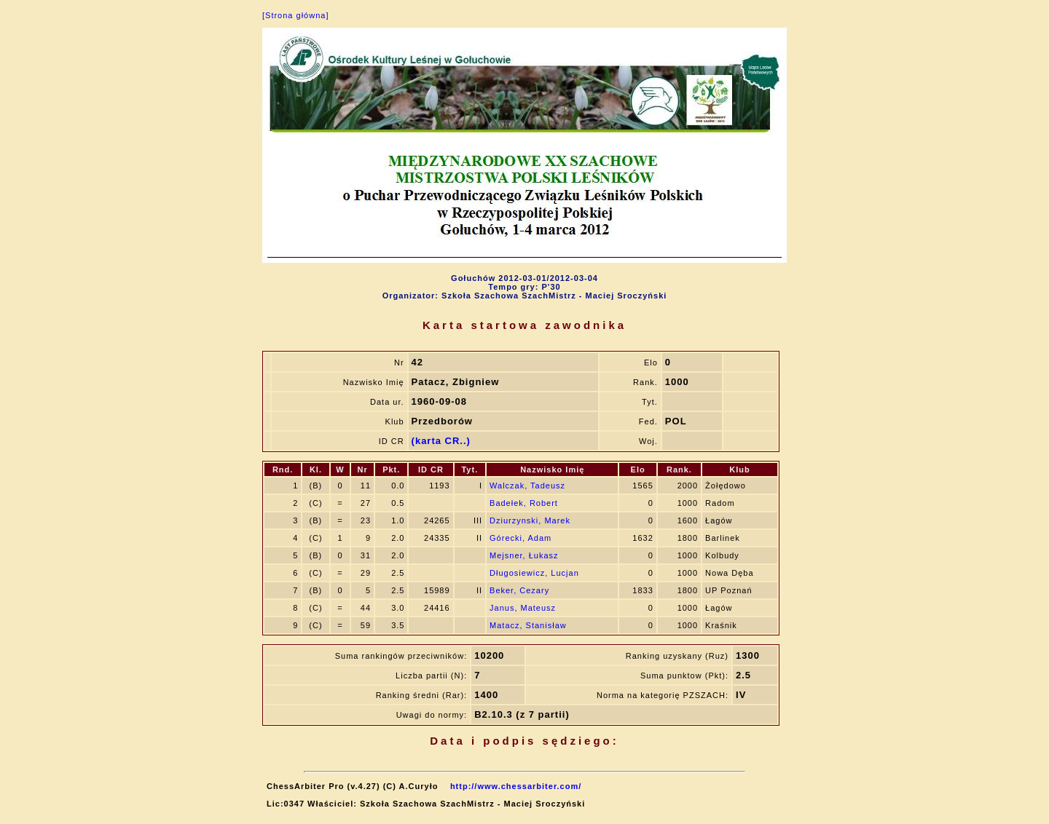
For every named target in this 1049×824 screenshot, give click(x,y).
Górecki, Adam (520, 538)
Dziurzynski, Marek (530, 520)
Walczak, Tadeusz (527, 485)
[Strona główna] (295, 15)
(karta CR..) (441, 440)
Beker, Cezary (519, 590)
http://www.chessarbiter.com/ (515, 786)
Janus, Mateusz (523, 607)
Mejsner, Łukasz (524, 555)
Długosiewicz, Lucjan (534, 573)
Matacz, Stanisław (528, 625)
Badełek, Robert (524, 503)
